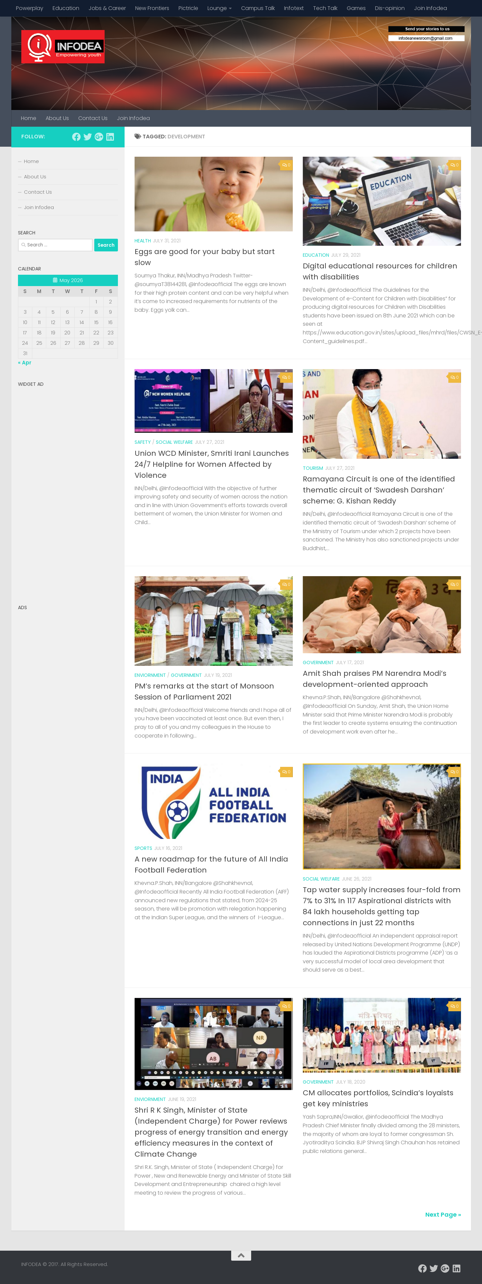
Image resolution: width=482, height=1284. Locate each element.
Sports (143, 848)
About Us (57, 118)
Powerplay (29, 8)
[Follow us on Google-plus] (99, 136)
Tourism (313, 468)
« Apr (24, 362)
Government (186, 675)
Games (356, 8)
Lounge (217, 8)
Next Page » (443, 1214)
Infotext (294, 8)
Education (66, 8)
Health (143, 240)
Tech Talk (325, 8)
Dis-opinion (390, 8)
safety (143, 442)
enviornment (150, 675)
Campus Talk (258, 8)
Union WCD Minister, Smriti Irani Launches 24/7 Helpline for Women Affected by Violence (212, 464)
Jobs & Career (107, 8)
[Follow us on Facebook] (76, 136)
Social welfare (174, 442)
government (318, 1082)
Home (28, 118)
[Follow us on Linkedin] (110, 136)
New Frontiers (152, 8)
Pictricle (188, 8)
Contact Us (93, 118)
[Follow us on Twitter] (87, 136)
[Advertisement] (68, 490)
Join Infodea (430, 8)
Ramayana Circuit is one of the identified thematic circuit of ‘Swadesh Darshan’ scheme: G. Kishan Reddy (379, 490)
